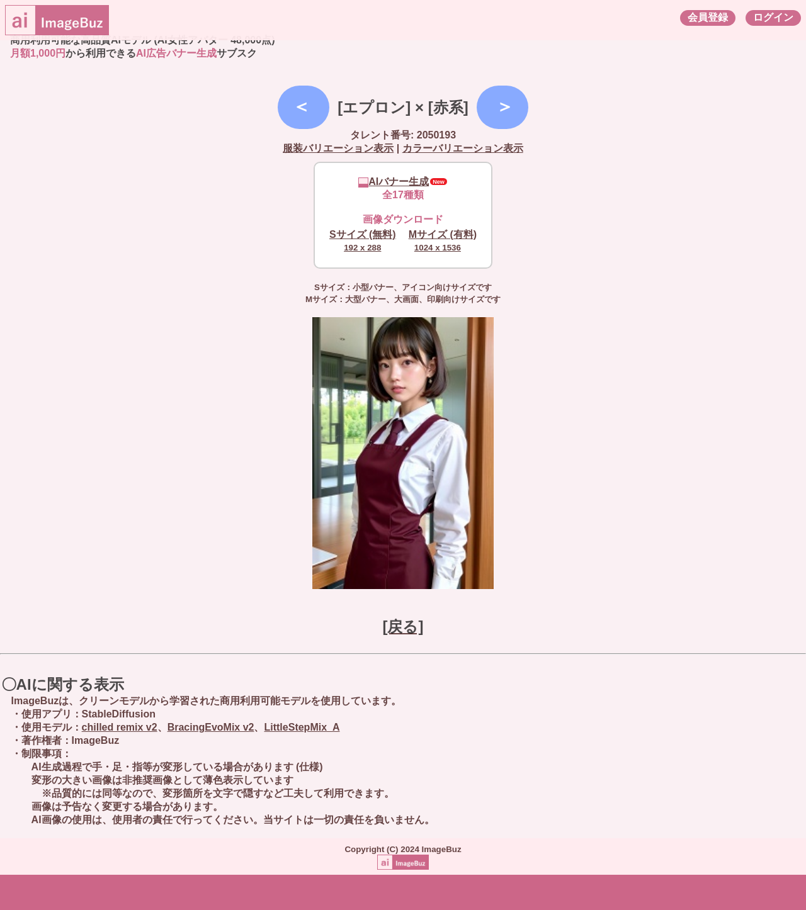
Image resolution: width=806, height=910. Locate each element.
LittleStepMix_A (301, 727)
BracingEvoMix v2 (210, 727)
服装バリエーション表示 (338, 148)
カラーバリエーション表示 (462, 148)
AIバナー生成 (393, 181)
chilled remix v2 (119, 727)
